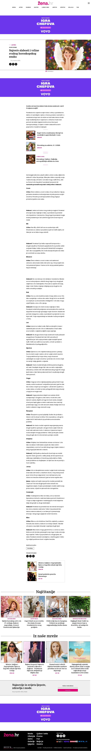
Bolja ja (70, 7)
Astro (21, 7)
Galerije (28, 7)
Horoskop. (30, 548)
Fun (78, 7)
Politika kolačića (58, 747)
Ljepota (54, 7)
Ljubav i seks (45, 7)
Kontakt (39, 747)
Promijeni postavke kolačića (80, 747)
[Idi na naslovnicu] (45, 4)
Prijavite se (67, 690)
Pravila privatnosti (47, 747)
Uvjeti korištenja (67, 747)
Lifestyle (62, 7)
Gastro (36, 7)
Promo (39, 736)
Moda (14, 7)
